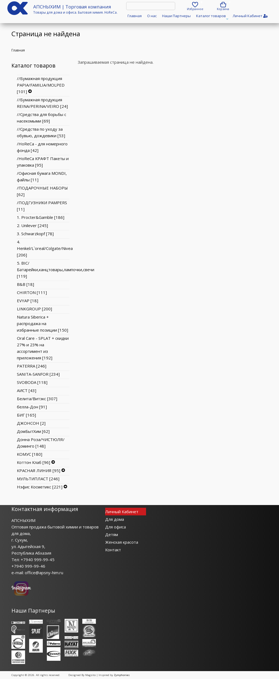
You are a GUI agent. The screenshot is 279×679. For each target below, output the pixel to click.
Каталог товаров (211, 17)
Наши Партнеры (176, 15)
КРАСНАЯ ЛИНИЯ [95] (38, 470)
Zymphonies (122, 675)
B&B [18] (25, 284)
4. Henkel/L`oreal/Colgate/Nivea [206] (45, 248)
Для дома (114, 519)
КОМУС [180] (29, 454)
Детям (111, 534)
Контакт (113, 549)
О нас (152, 15)
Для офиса (115, 527)
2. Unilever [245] (32, 225)
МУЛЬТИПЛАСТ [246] (38, 478)
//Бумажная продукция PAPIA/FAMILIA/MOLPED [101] (41, 85)
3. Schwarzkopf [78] (35, 233)
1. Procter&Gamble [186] (40, 217)
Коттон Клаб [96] (33, 462)
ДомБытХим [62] (33, 431)
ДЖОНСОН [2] (31, 423)
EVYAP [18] (27, 300)
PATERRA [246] (31, 366)
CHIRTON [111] (32, 292)
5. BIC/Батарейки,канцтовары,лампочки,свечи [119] (55, 269)
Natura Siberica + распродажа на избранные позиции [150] (42, 323)
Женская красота (121, 542)
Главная (135, 15)
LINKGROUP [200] (34, 308)
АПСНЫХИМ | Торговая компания (72, 7)
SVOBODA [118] (32, 382)
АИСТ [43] (26, 390)
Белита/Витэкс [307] (37, 398)
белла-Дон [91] (32, 406)
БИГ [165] (26, 415)
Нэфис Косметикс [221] (39, 487)
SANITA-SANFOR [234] (38, 374)
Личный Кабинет (121, 511)
